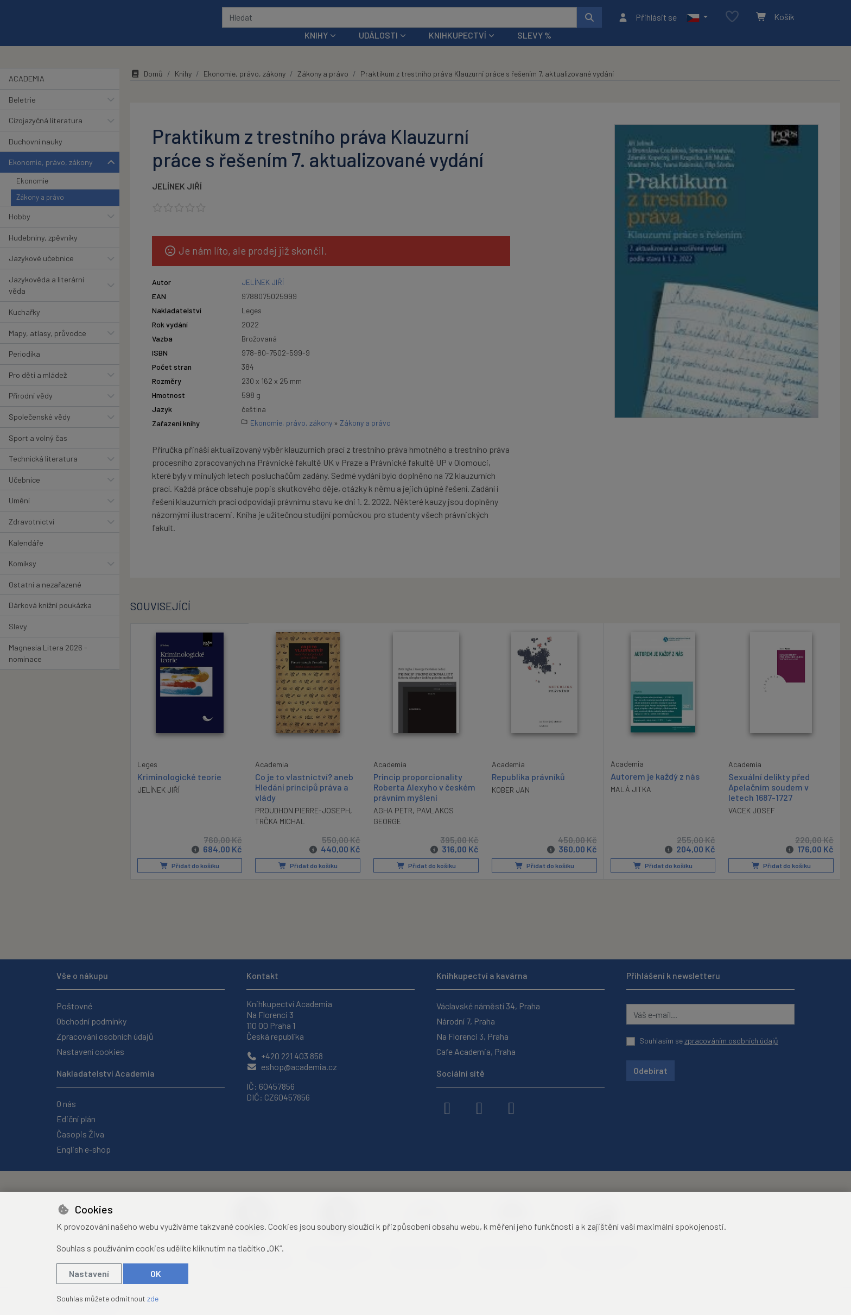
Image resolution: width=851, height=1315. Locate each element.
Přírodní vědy (31, 410)
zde (152, 1298)
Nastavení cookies (90, 1051)
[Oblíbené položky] (732, 24)
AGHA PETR (392, 825)
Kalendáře (26, 556)
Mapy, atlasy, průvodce (47, 347)
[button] (697, 24)
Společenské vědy (40, 431)
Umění (19, 515)
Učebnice (24, 494)
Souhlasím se (708, 1040)
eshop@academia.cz (291, 1066)
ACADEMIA (27, 93)
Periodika (24, 368)
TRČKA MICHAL (280, 835)
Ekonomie (32, 195)
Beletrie (22, 113)
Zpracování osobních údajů (105, 1036)
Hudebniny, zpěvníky (43, 251)
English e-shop (83, 1149)
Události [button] (378, 50)
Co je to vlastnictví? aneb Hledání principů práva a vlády (304, 801)
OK (155, 1273)
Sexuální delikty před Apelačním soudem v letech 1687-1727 (769, 801)
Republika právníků (528, 791)
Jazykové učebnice (41, 272)
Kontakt (262, 975)
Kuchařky (24, 326)
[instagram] (479, 1107)
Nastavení (89, 1273)
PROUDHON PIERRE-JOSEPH (302, 825)
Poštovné (74, 1006)
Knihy (183, 88)
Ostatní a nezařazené (45, 599)
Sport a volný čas (38, 452)
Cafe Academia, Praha (476, 1051)
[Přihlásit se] (647, 24)
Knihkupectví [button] (457, 50)
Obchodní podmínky (91, 1021)
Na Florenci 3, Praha (472, 1036)
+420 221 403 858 (284, 1056)
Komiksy (22, 578)
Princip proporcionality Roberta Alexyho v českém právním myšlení (424, 801)
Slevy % (534, 50)
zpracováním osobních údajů (731, 1040)
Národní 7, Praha (465, 1021)
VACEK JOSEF (751, 825)
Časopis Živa (80, 1134)
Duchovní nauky (35, 156)
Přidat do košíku (189, 880)
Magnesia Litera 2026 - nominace (48, 667)
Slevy (18, 641)
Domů (146, 88)
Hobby (19, 231)
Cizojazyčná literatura (45, 135)
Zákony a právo (40, 211)
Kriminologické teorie (179, 790)
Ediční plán (76, 1119)
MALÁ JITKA (631, 803)
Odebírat (650, 1070)
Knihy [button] (316, 50)
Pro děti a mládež (38, 389)
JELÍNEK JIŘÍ (177, 200)
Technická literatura (43, 473)
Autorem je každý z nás (655, 790)
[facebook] (447, 1107)
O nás (66, 1103)
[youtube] (511, 1107)
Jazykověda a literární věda (46, 300)
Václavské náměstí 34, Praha (488, 1006)
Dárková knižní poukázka (50, 619)
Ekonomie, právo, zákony (51, 176)
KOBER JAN (511, 804)
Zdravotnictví (31, 536)
